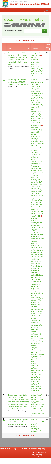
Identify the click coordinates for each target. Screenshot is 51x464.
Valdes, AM (35, 211)
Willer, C (34, 266)
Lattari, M (34, 318)
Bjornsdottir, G (36, 127)
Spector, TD (39, 257)
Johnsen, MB (36, 150)
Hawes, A (34, 363)
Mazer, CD (35, 399)
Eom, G (34, 359)
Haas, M (34, 116)
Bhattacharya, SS (37, 422)
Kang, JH (34, 182)
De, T (35, 118)
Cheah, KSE (36, 216)
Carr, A (35, 241)
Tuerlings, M (35, 175)
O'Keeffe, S (35, 302)
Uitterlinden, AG (36, 205)
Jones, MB (35, 132)
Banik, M (34, 420)
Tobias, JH (37, 202)
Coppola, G (35, 121)
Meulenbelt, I (35, 189)
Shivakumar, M (36, 161)
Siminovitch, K (36, 325)
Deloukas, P (35, 243)
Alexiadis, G (35, 377)
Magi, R (41, 118)
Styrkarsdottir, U (37, 227)
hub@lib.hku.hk (40, 456)
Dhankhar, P (35, 60)
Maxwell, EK (35, 379)
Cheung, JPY (37, 180)
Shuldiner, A (35, 320)
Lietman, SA (37, 184)
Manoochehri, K (36, 350)
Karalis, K (34, 323)
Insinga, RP (35, 62)
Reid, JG (36, 316)
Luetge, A (34, 366)
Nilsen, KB (35, 234)
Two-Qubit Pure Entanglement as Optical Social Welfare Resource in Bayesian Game (18, 422)
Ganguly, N (35, 424)
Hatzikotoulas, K (37, 82)
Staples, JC (35, 386)
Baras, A (34, 314)
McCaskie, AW (36, 248)
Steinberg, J (35, 164)
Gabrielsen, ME (36, 141)
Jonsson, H (35, 155)
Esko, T (34, 143)
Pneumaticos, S (36, 298)
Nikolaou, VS (35, 300)
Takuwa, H (35, 166)
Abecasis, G (37, 311)
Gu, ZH (33, 295)
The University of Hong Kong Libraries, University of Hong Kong (23, 449)
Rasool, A (34, 382)
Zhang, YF (35, 89)
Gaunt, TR (35, 171)
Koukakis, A (35, 286)
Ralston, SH (37, 252)
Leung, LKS (35, 57)
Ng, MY (37, 402)
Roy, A (38, 431)
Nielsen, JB (35, 270)
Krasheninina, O (37, 370)
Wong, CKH (36, 55)
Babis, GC (35, 177)
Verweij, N (36, 114)
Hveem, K (34, 223)
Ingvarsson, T (36, 148)
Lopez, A (34, 332)
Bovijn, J (34, 111)
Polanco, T (35, 368)
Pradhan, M (35, 345)
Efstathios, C (38, 293)
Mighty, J (34, 134)
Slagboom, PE (36, 191)
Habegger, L (35, 361)
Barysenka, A (36, 391)
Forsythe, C (35, 254)
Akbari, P (34, 123)
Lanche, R (35, 373)
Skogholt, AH (35, 102)
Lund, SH (37, 388)
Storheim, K (37, 282)
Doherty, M (35, 245)
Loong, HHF (35, 53)
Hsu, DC (34, 66)
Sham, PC (38, 125)
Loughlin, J (35, 232)
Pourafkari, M (38, 406)
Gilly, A (35, 146)
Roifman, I (35, 404)
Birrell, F (34, 239)
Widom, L (34, 338)
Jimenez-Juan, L (37, 409)
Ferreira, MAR (36, 130)
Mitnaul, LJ (35, 139)
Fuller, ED (34, 275)
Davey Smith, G (36, 105)
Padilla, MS (35, 336)
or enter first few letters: (14, 31)
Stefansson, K (36, 193)
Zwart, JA (34, 209)
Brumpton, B (37, 268)
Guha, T (34, 426)
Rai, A (33, 395)
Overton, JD (35, 304)
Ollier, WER (35, 250)
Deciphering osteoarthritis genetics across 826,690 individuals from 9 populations (18, 82)
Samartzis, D (35, 186)
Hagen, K (34, 220)
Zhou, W (34, 279)
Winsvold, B (35, 207)
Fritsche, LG (35, 273)
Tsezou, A (39, 214)
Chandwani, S (36, 64)
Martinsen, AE (36, 261)
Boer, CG (34, 80)
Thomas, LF (38, 173)
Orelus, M (34, 327)
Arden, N (36, 236)
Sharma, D (35, 107)
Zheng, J (36, 96)
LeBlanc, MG (35, 136)
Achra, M (36, 73)
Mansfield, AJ (36, 375)
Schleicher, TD (36, 334)
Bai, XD (34, 352)
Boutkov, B (37, 357)
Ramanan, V (35, 411)
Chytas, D (34, 289)
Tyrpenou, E (35, 284)
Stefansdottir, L (36, 87)
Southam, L (35, 84)
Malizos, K (35, 307)
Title (9, 49)
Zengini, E (34, 348)
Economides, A (36, 264)
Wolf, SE (36, 343)
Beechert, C (35, 329)
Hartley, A (34, 98)
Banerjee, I (35, 109)
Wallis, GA (35, 259)
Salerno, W (35, 384)
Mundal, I (34, 195)
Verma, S (37, 397)
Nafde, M (37, 277)
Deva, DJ (36, 413)
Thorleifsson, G (36, 152)
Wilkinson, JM (36, 168)
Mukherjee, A (36, 429)
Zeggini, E (34, 230)
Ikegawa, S (35, 218)
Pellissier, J (35, 71)
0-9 (12, 24)
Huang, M (39, 69)
